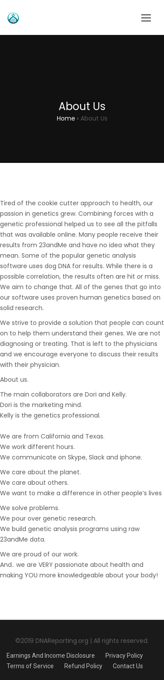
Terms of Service (30, 666)
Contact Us (128, 666)
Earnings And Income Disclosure (51, 655)
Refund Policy (83, 666)
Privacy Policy (124, 655)
